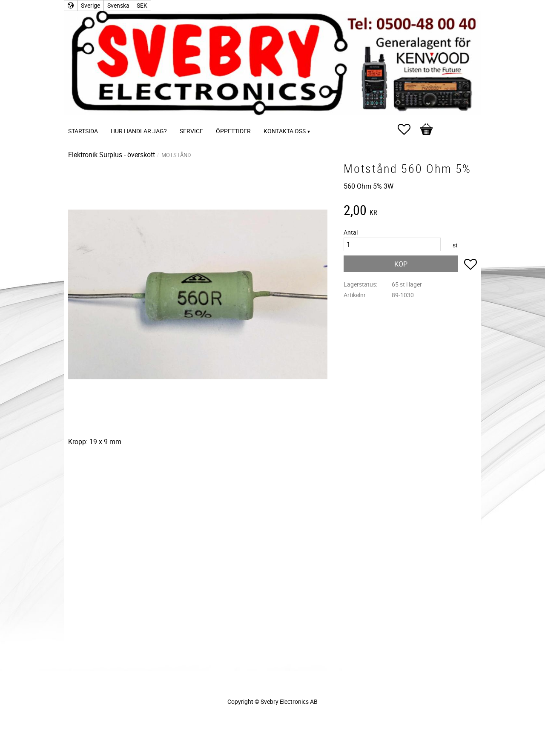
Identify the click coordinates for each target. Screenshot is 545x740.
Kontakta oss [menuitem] (285, 131)
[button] (408, 129)
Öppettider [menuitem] (233, 131)
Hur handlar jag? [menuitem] (139, 131)
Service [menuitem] (191, 131)
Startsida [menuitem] (83, 131)
